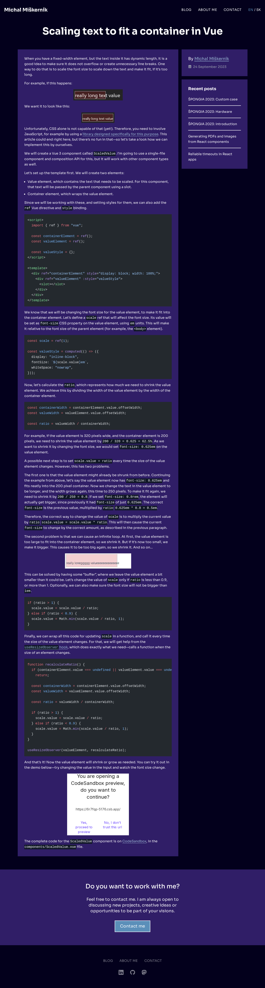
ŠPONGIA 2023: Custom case (213, 99)
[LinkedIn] (121, 972)
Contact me (132, 926)
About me (207, 10)
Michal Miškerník (26, 10)
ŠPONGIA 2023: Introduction (212, 124)
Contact (233, 10)
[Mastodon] (144, 972)
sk (258, 10)
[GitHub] (132, 972)
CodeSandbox (134, 841)
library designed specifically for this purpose (120, 134)
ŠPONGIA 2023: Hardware (210, 111)
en (250, 10)
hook (46, 647)
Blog (186, 10)
